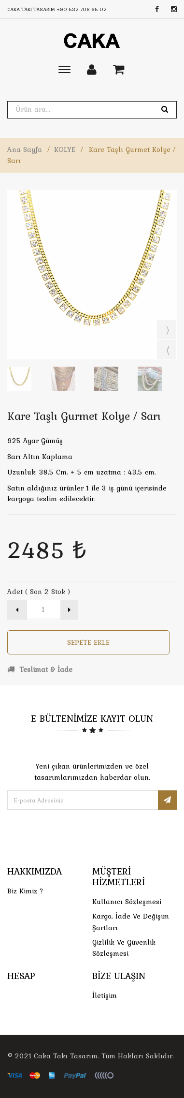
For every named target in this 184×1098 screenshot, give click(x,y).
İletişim (104, 995)
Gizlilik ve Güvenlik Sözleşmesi (124, 948)
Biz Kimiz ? (25, 891)
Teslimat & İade (39, 669)
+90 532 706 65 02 (82, 9)
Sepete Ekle (88, 642)
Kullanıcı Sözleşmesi (126, 901)
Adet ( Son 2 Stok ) (38, 591)
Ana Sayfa (24, 149)
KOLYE (64, 149)
